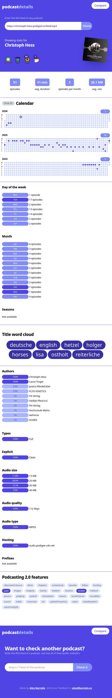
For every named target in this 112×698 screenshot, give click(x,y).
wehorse (34, 415)
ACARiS (33, 419)
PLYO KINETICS (37, 391)
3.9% (15, 386)
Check (87, 26)
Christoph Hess (19, 45)
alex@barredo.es (82, 688)
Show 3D (8, 103)
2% (15, 395)
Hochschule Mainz (39, 410)
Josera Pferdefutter (39, 386)
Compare (100, 5)
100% (15, 376)
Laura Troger (36, 381)
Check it (82, 667)
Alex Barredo (37, 688)
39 (105, 135)
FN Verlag (34, 396)
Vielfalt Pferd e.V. (38, 400)
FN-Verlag (34, 405)
